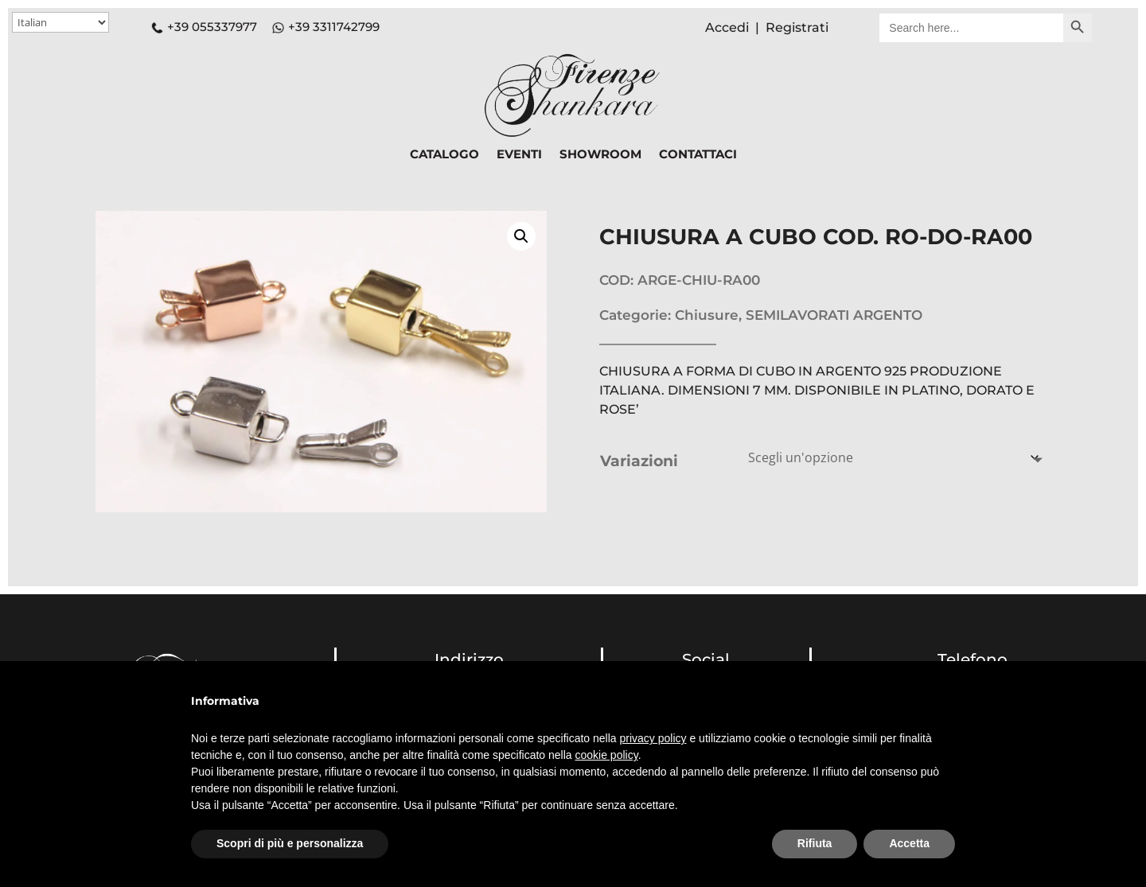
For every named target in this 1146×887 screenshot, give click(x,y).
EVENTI (519, 155)
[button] (521, 236)
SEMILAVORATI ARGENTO (834, 315)
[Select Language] (60, 22)
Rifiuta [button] (814, 843)
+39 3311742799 (334, 26)
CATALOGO (444, 155)
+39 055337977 (204, 26)
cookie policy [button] (606, 755)
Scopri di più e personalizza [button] (289, 843)
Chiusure (707, 315)
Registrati (797, 27)
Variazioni (639, 461)
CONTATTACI (698, 155)
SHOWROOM (600, 155)
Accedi (727, 27)
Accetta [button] (909, 843)
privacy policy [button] (653, 738)
